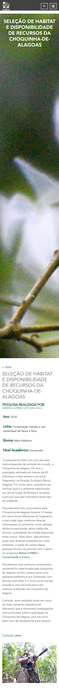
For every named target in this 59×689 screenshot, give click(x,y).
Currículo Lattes (11, 635)
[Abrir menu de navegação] (53, 6)
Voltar (7, 367)
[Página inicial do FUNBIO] (8, 6)
